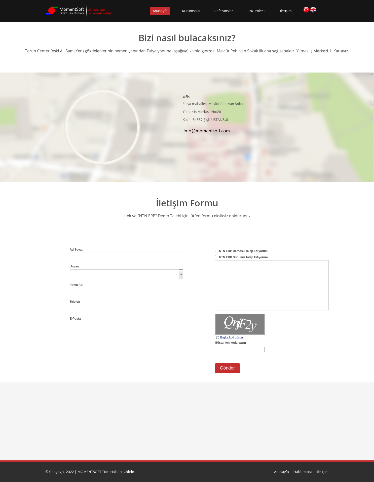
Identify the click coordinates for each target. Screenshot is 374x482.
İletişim (286, 10)
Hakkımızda (303, 471)
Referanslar (223, 10)
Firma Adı (76, 285)
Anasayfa (160, 10)
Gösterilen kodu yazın (230, 342)
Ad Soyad (76, 249)
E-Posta (75, 318)
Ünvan (74, 266)
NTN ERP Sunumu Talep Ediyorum (243, 257)
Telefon (75, 301)
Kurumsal (191, 10)
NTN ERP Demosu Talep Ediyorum (243, 251)
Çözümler (256, 10)
